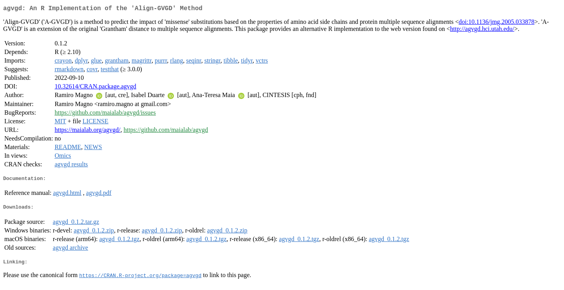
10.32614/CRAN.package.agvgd (95, 88)
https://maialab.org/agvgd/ (87, 131)
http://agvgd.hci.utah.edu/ (482, 30)
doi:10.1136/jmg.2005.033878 (497, 23)
